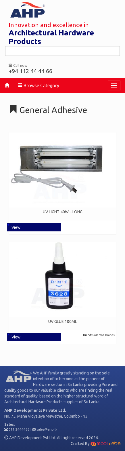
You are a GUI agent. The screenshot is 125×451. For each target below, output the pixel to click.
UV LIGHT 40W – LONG (62, 212)
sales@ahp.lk (46, 429)
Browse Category (38, 85)
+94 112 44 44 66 (30, 71)
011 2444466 (19, 429)
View (15, 227)
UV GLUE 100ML (62, 321)
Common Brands (103, 334)
